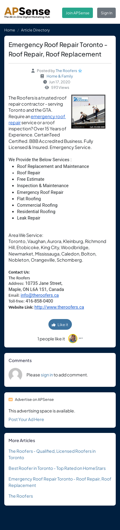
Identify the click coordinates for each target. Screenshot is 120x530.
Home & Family (60, 76)
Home (9, 29)
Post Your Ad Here (26, 419)
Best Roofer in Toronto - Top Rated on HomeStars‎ (57, 468)
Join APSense (78, 12)
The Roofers (66, 70)
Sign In (106, 12)
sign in (47, 374)
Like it (60, 324)
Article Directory (35, 29)
